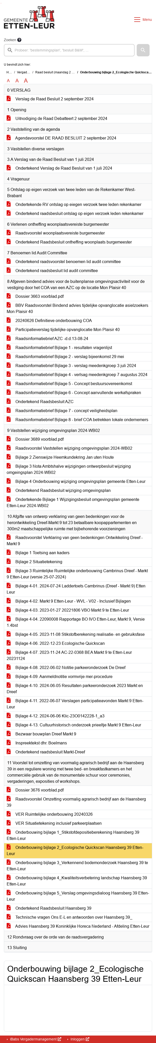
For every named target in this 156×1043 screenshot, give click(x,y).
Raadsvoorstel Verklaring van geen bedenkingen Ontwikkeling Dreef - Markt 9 (75, 540)
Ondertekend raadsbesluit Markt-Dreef (46, 752)
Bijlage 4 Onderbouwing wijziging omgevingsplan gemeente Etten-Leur (76, 481)
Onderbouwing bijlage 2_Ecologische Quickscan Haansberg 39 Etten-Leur (75, 850)
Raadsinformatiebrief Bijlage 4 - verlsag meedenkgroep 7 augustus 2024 (77, 374)
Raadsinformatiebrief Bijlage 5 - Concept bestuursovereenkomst (69, 383)
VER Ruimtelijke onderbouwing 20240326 (50, 814)
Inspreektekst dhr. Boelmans (37, 743)
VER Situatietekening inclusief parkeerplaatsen (54, 823)
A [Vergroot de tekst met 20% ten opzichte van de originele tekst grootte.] (17, 80)
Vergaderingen (27, 72)
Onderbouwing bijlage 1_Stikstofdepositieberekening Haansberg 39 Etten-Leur (73, 835)
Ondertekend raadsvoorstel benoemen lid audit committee (64, 261)
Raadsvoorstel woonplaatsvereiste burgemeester (56, 233)
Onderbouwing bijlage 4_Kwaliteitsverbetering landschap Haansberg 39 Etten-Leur (77, 881)
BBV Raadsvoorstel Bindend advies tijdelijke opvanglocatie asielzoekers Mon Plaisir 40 (77, 308)
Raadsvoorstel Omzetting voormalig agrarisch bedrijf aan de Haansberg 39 (76, 802)
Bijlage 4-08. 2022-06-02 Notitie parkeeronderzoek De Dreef (66, 667)
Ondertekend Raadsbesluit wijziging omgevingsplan (59, 490)
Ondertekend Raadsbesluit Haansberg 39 (49, 908)
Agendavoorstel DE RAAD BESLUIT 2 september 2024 (61, 138)
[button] (143, 50)
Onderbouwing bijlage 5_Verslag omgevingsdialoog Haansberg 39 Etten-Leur (78, 896)
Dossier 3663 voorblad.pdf (35, 296)
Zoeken (10, 40)
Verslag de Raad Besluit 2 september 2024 (50, 99)
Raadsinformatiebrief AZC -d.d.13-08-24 (47, 338)
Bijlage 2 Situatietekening (34, 562)
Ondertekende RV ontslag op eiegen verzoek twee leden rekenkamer (74, 204)
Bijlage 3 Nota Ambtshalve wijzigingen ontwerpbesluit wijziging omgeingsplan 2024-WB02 (69, 469)
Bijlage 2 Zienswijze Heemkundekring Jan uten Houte (60, 457)
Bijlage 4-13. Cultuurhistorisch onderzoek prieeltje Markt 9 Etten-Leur (74, 725)
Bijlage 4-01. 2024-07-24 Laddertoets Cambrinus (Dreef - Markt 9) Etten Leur (76, 589)
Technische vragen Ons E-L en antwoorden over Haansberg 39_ (69, 917)
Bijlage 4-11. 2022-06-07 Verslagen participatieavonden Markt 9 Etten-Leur (75, 704)
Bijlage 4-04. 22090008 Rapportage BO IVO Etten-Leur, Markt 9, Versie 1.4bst (76, 622)
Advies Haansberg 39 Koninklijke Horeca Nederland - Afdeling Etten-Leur (78, 926)
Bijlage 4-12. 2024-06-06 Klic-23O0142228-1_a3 (56, 716)
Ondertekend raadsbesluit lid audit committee (52, 270)
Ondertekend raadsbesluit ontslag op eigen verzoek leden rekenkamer (75, 213)
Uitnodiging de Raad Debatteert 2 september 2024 (57, 118)
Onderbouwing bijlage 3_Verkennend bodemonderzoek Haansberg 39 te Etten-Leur (77, 866)
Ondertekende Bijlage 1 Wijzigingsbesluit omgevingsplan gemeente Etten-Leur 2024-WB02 (73, 502)
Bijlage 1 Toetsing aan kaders (38, 553)
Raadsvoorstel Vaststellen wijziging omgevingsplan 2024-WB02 (69, 448)
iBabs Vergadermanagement (35, 1039)
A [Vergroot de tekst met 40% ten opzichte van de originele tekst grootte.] (26, 81)
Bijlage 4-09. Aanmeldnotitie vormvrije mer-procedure (59, 676)
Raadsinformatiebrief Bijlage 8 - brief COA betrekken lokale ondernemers (77, 420)
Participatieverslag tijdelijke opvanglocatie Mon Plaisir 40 (63, 329)
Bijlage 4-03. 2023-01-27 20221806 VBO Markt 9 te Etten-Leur (68, 610)
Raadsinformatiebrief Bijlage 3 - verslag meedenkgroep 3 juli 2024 (71, 365)
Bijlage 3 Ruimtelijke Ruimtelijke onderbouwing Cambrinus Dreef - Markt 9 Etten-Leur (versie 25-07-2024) (77, 574)
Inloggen (79, 1039)
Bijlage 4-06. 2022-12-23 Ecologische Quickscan (56, 643)
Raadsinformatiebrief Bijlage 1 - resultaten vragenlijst (59, 347)
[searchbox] (69, 50)
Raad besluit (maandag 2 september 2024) (65, 72)
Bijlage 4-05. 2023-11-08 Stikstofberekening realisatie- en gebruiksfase (76, 634)
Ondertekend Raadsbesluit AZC (40, 401)
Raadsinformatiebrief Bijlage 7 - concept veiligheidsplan (62, 410)
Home (10, 72)
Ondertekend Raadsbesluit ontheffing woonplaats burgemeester (69, 242)
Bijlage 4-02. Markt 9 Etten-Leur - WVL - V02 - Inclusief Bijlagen (69, 601)
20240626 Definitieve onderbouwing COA (49, 320)
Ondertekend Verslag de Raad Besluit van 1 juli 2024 (59, 168)
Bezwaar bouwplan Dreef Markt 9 (41, 734)
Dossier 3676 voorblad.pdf (35, 790)
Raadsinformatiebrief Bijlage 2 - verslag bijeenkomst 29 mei (65, 356)
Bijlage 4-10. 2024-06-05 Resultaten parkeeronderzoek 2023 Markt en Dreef (75, 688)
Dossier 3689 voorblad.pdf (35, 439)
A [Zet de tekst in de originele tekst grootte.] (8, 81)
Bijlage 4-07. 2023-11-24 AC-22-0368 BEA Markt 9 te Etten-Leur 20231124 (69, 655)
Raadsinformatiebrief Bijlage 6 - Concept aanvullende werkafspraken (74, 392)
